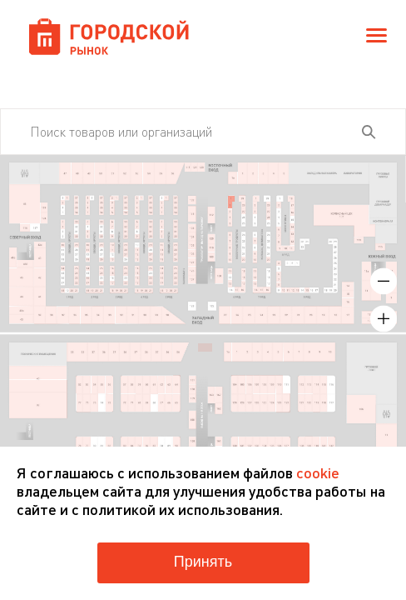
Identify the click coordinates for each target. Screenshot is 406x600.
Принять (203, 561)
